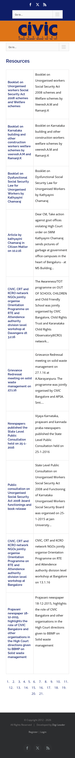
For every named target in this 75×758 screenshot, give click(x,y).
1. (8, 682)
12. (11, 688)
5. (29, 682)
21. (41, 694)
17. (49, 688)
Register (33, 732)
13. (19, 688)
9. (52, 682)
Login (43, 732)
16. (41, 688)
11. (65, 682)
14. (26, 688)
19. (64, 688)
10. (58, 682)
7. (40, 682)
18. (56, 688)
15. (34, 688)
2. (14, 682)
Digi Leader (58, 724)
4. (24, 682)
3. (20, 682)
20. (34, 694)
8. (46, 682)
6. (34, 682)
